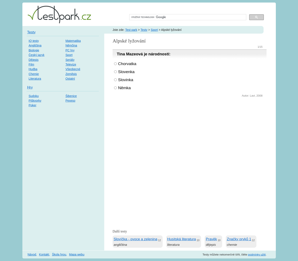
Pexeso (70, 100)
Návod (32, 254)
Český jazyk (37, 55)
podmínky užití (257, 254)
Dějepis (34, 59)
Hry (30, 87)
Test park (131, 29)
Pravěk (211, 239)
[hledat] (187, 17)
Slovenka (126, 72)
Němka (124, 88)
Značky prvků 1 (239, 239)
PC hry (70, 50)
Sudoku (34, 96)
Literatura (35, 78)
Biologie (34, 50)
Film (31, 64)
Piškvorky (35, 100)
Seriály (70, 59)
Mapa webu (76, 254)
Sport (154, 29)
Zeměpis (71, 74)
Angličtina (35, 45)
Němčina (71, 45)
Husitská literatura (181, 239)
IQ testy (34, 40)
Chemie (34, 74)
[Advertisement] (190, 130)
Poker (33, 105)
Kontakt (44, 254)
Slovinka (125, 80)
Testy (143, 29)
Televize (70, 64)
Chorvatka (127, 63)
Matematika (73, 40)
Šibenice (71, 96)
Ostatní (70, 78)
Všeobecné (72, 69)
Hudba (33, 69)
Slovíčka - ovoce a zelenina (135, 239)
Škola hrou (59, 254)
